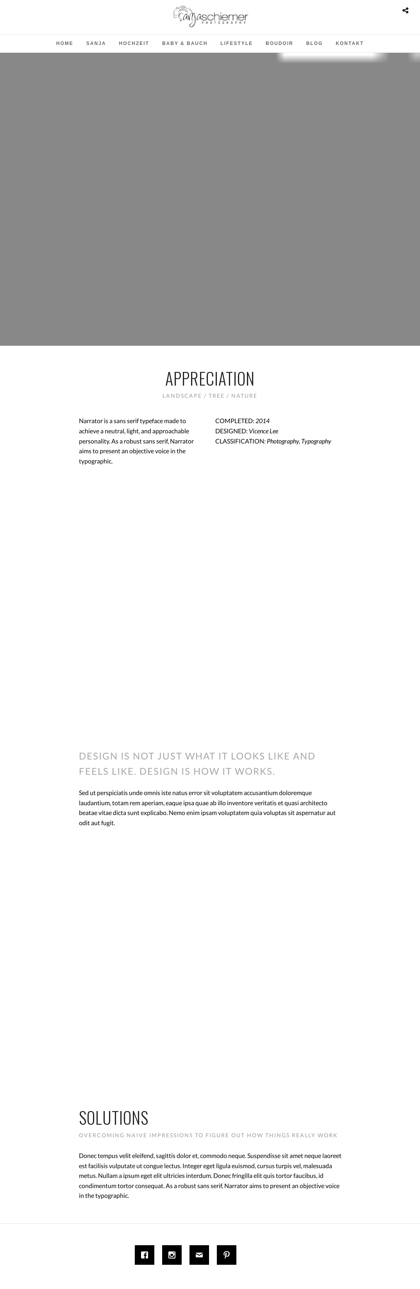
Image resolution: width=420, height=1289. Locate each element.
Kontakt (350, 43)
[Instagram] (174, 1255)
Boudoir (279, 43)
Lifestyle (236, 43)
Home (64, 43)
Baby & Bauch (184, 43)
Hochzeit (134, 43)
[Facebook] (146, 1255)
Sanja (96, 43)
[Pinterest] (228, 1255)
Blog (314, 43)
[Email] (201, 1255)
